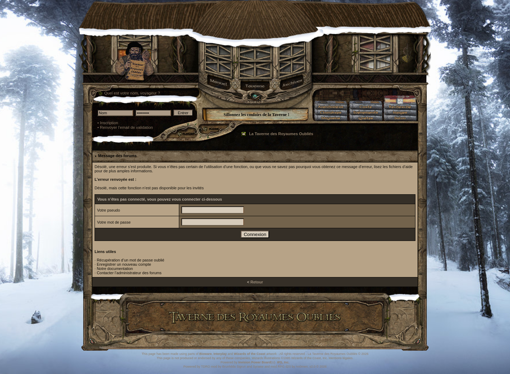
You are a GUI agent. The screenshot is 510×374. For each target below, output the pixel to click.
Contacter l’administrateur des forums (129, 273)
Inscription (109, 123)
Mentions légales (341, 358)
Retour (256, 282)
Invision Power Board (254, 362)
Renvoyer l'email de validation (126, 127)
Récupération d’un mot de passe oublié (130, 260)
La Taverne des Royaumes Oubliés (281, 134)
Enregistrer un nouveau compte (124, 264)
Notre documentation (115, 268)
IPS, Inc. (283, 362)
